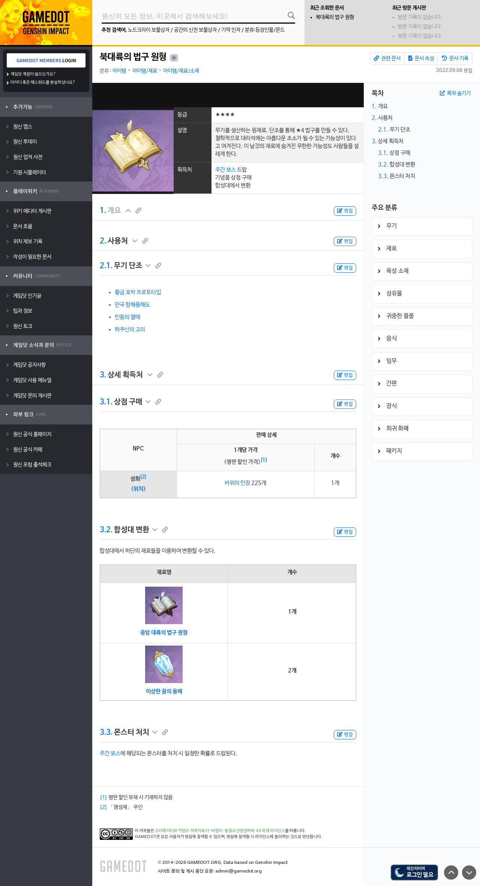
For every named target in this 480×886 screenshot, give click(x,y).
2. (103, 241)
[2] (143, 477)
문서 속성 (421, 59)
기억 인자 (230, 30)
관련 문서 (387, 59)
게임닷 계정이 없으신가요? (33, 74)
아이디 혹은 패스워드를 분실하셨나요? (42, 82)
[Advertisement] (228, 95)
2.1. (106, 266)
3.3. (106, 732)
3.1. (106, 402)
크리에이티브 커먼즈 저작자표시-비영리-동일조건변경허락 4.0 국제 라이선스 (220, 831)
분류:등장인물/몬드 (265, 30)
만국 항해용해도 (132, 305)
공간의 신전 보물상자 (195, 30)
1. (103, 211)
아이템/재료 (144, 71)
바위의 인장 (237, 483)
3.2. (106, 530)
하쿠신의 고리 (130, 330)
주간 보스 (225, 170)
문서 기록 (455, 59)
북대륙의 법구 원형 (335, 17)
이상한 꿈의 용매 (164, 692)
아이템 (119, 71)
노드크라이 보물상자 (149, 30)
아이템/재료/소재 (181, 71)
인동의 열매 (127, 317)
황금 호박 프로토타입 (138, 293)
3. (103, 375)
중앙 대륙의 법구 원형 (164, 633)
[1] (264, 460)
